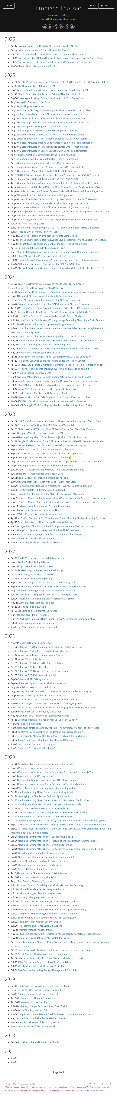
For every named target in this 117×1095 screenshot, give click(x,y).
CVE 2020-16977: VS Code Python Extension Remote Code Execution (52, 812)
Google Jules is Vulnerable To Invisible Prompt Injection (46, 163)
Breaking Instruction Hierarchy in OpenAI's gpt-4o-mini (45, 324)
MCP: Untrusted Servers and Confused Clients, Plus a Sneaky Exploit (53, 243)
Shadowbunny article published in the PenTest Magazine (47, 917)
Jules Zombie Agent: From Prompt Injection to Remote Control (50, 167)
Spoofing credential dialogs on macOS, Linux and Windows (48, 719)
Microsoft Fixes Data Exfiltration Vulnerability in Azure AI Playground (53, 445)
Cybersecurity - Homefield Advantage (37, 998)
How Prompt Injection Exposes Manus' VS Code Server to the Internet (53, 122)
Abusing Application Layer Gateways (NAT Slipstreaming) (47, 780)
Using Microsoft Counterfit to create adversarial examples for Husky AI (54, 691)
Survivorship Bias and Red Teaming (36, 744)
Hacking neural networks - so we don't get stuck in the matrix (49, 804)
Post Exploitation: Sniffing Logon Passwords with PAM (46, 598)
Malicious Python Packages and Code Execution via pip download (52, 586)
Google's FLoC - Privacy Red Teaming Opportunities (45, 715)
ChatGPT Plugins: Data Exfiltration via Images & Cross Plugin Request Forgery (58, 502)
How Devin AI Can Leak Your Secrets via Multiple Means (46, 195)
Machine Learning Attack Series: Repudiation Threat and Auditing (52, 784)
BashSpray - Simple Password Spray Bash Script (42, 1006)
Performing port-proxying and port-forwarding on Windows (48, 901)
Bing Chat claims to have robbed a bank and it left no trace (48, 530)
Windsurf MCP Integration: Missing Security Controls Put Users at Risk (54, 110)
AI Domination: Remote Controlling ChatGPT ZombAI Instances (50, 264)
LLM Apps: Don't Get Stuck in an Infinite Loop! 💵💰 (44, 457)
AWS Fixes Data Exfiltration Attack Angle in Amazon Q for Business (52, 401)
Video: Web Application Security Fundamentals (42, 683)
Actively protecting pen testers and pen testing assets (45, 764)
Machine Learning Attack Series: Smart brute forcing (45, 844)
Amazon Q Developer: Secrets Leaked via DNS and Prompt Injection (52, 150)
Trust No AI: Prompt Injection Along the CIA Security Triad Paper (51, 283)
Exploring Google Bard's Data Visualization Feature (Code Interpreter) (54, 397)
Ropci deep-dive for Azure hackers (35, 566)
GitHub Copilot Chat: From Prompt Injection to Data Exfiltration (51, 336)
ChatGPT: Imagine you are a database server (41, 558)
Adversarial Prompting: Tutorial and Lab (39, 510)
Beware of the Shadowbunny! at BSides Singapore (44, 873)
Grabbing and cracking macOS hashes (37, 610)
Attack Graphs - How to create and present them (43, 954)
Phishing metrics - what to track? (35, 929)
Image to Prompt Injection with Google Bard (40, 473)
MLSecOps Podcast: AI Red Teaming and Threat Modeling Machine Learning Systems (61, 518)
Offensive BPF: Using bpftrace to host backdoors (43, 671)
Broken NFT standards (29, 723)
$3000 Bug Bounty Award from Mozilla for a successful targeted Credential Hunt (59, 933)
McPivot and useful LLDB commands (37, 1026)
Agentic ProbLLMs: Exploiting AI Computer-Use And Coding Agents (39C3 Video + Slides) (63, 82)
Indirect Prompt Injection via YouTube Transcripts (44, 506)
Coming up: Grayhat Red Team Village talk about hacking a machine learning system (61, 820)
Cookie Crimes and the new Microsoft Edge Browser (44, 937)
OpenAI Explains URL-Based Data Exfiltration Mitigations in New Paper (54, 62)
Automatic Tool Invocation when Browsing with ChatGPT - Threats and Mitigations (61, 340)
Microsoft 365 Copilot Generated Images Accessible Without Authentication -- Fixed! (61, 268)
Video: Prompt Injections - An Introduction (40, 514)
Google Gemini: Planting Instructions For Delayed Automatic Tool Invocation (57, 381)
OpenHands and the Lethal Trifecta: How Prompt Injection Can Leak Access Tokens (60, 187)
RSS (93, 5)
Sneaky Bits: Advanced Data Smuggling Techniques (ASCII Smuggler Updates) (58, 252)
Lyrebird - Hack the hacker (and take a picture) (42, 1018)
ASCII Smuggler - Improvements (34, 372)
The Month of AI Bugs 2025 (30, 223)
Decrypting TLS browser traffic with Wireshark (42, 542)
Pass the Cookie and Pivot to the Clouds (38, 1042)
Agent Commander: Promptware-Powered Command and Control (52, 54)
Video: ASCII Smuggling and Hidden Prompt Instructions (47, 389)
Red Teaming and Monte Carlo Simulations (40, 925)
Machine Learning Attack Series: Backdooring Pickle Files (47, 590)
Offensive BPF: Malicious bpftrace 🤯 (37, 675)
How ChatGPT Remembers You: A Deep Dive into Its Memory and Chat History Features (62, 239)
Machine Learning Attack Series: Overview (40, 768)
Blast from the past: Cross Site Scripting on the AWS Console (48, 905)
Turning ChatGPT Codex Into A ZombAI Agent (41, 215)
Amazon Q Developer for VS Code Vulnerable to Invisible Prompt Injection (55, 142)
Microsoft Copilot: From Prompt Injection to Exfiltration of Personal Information (59, 308)
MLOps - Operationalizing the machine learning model (46, 857)
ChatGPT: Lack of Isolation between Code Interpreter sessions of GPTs (54, 385)
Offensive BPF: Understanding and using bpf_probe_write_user (50, 646)
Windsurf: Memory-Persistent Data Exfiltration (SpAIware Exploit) (51, 134)
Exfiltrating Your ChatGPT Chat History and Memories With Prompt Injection (57, 219)
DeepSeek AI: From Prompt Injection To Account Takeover (48, 296)
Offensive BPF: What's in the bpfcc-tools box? (41, 663)
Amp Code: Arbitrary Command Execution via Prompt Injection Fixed (53, 203)
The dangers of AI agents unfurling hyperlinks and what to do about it (53, 368)
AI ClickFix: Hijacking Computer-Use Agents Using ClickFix (48, 235)
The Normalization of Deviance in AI (36, 86)
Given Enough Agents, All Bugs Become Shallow (42, 50)
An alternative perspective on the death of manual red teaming (50, 731)
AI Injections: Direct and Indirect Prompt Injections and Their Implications (56, 526)
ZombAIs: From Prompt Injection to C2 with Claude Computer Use (52, 300)
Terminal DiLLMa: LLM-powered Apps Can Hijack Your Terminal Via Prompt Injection (61, 292)
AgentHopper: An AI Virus (31, 106)
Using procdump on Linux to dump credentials (42, 695)
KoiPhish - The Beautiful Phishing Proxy (38, 1022)
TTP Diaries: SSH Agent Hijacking (35, 578)
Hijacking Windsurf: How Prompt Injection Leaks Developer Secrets (52, 138)
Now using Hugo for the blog (33, 1002)
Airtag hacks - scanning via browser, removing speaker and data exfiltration (57, 707)
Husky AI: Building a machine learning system (41, 861)
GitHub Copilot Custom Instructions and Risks (41, 247)
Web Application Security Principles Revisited (41, 966)
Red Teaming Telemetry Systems (35, 881)
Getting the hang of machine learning (37, 869)
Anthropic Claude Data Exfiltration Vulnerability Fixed (45, 465)
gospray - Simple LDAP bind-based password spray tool (46, 582)
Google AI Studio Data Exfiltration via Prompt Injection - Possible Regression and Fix (61, 364)
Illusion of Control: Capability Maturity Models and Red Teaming (50, 885)
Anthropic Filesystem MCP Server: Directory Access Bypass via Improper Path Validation (63, 211)
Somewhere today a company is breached (39, 711)
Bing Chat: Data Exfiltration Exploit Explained (41, 489)
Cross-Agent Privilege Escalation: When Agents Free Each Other (50, 98)
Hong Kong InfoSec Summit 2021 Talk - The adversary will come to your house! (58, 727)
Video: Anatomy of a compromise (35, 642)
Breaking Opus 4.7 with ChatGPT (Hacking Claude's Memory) (49, 45)
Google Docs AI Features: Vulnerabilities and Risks (42, 477)
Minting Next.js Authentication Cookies (38, 66)
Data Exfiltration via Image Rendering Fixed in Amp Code (47, 154)
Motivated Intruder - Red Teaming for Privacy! (41, 889)
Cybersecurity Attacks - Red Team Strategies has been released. (50, 958)
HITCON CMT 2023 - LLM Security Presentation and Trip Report (50, 453)
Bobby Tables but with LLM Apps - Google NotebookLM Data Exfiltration (54, 356)
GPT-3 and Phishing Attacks (32, 606)
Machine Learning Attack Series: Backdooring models (45, 836)
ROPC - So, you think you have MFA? (36, 574)
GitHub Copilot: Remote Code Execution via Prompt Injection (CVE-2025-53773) (58, 175)
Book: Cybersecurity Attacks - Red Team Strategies (44, 986)
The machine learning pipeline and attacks (40, 865)
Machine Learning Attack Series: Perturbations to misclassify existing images (58, 840)
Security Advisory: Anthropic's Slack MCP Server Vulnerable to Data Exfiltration (58, 227)
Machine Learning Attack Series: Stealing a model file (45, 816)
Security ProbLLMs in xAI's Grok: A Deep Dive (40, 287)
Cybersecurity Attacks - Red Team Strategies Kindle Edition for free (52, 735)
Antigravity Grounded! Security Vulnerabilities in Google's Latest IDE (53, 90)
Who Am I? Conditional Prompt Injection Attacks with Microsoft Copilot (54, 376)
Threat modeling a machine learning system (41, 853)
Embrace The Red (59, 8)
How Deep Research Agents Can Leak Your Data (42, 126)
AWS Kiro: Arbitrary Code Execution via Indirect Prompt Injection (51, 118)
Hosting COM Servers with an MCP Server (39, 231)
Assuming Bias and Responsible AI (35, 776)
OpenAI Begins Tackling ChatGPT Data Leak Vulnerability (47, 425)
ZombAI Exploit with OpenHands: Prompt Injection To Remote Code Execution (58, 183)
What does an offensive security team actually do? (44, 808)
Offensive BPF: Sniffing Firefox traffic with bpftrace (44, 651)
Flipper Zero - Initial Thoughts (33, 614)
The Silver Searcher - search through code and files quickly (47, 699)
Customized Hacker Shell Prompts (36, 602)
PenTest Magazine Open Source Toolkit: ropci (41, 570)
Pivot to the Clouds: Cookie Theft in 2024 (39, 352)
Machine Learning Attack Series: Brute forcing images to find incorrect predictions (60, 848)
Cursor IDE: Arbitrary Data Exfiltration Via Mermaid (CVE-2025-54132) (53, 207)
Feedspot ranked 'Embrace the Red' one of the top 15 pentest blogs (52, 909)
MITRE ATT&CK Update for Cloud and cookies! (41, 990)
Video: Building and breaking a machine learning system (47, 788)
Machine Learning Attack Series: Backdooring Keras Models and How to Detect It (59, 348)
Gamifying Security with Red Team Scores (39, 748)
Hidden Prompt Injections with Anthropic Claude (43, 393)
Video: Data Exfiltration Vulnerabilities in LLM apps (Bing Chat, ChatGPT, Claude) (59, 461)
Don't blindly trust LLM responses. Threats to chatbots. (46, 522)
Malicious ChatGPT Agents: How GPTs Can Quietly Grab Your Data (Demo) (56, 429)
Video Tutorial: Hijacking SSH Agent (36, 538)
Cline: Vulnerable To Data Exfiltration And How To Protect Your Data (53, 114)
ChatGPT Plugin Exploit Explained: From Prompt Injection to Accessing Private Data (61, 498)
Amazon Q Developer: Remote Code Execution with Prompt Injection (53, 146)
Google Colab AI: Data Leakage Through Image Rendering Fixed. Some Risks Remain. (60, 320)
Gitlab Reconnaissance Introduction (36, 623)
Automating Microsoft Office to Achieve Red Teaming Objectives (50, 703)
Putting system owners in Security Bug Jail (40, 921)
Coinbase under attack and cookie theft (38, 994)
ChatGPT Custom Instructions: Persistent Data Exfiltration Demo (50, 469)
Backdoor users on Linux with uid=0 (36, 687)
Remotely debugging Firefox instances (37, 897)
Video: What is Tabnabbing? (32, 659)
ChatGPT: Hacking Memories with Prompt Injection (44, 344)
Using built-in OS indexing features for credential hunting (47, 913)
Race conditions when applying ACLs (37, 877)
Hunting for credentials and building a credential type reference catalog (55, 950)
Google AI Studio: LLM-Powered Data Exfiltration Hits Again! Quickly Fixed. (56, 312)
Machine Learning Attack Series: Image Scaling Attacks (46, 792)
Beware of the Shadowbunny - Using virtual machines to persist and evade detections (62, 824)
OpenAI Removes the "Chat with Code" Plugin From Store (46, 481)
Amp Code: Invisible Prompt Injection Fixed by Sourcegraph (48, 158)
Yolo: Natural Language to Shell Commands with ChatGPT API (50, 534)
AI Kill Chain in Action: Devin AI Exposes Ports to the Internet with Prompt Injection (60, 191)
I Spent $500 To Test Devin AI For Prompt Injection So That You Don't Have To (57, 199)
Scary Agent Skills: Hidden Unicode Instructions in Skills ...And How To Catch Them (60, 58)
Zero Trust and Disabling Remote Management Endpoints (47, 970)
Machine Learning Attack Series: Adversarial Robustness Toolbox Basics (55, 800)
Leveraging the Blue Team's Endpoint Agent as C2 (43, 796)
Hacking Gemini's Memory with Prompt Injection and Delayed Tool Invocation (58, 260)
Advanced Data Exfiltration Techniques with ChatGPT (45, 449)
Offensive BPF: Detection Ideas (33, 667)
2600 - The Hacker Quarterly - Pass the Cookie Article (45, 962)
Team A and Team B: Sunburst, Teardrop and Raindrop (46, 740)
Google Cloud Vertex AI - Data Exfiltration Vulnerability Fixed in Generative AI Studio (61, 441)
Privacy (100, 1090)
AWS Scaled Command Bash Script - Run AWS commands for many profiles (56, 618)
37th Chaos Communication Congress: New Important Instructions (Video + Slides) (60, 421)
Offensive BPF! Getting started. (34, 679)
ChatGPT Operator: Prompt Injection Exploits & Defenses (47, 256)
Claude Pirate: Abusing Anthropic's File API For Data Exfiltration (50, 94)
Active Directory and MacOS (32, 1010)
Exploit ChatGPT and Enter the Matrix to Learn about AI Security (51, 494)
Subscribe (106, 5)
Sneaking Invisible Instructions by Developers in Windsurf (47, 130)
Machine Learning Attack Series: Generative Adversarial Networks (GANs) (55, 772)
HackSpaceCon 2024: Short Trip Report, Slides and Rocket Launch (51, 360)
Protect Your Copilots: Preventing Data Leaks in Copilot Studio (49, 316)
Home (9, 5)
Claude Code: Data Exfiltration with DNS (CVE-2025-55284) (48, 179)
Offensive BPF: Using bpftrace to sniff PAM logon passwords (47, 594)
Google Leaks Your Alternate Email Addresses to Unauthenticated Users (55, 1014)
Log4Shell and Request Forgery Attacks (38, 627)
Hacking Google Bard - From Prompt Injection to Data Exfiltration (52, 437)
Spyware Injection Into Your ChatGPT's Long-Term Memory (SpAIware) (54, 304)
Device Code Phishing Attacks (33, 562)
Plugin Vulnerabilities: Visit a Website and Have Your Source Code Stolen (55, 485)
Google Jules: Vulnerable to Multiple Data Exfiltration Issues (48, 171)
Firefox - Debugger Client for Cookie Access (39, 893)
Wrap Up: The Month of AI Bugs (34, 102)
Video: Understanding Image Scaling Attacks (41, 655)
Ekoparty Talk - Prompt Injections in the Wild (41, 433)
